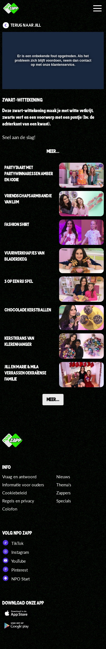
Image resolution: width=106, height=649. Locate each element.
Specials (63, 500)
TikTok (13, 542)
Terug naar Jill (26, 25)
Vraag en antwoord (19, 476)
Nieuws (63, 476)
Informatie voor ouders (23, 484)
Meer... (53, 399)
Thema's (63, 484)
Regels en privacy (18, 500)
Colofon (9, 508)
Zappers (63, 492)
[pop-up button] (74, 39)
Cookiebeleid (14, 492)
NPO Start (16, 578)
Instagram (15, 551)
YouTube (14, 560)
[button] (85, 39)
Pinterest (15, 569)
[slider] (52, 82)
